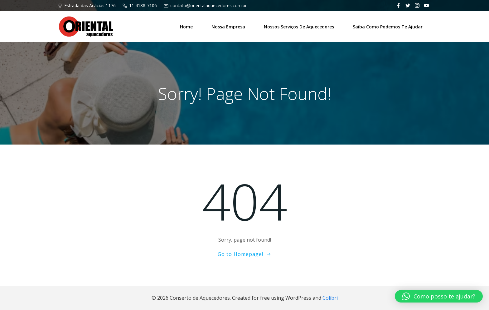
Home (186, 27)
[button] (439, 296)
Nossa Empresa (228, 27)
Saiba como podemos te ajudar (388, 27)
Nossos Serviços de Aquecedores (299, 27)
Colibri (330, 297)
